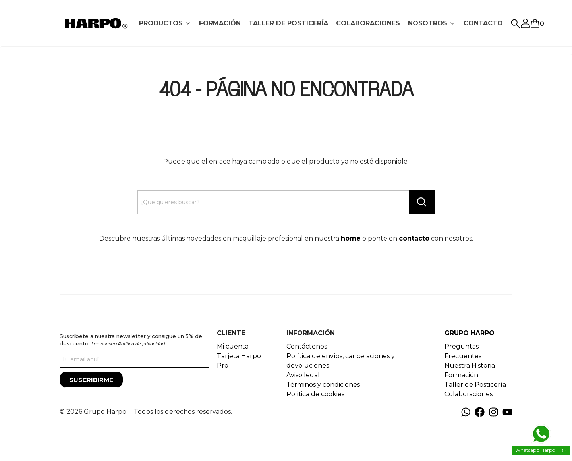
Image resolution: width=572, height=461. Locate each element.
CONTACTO (483, 23)
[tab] (165, 23)
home (351, 238)
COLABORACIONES (368, 23)
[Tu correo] (134, 360)
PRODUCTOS (161, 23)
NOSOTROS (427, 23)
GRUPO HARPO (469, 333)
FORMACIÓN (220, 23)
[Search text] (273, 202)
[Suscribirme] (91, 380)
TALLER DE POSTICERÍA (288, 23)
